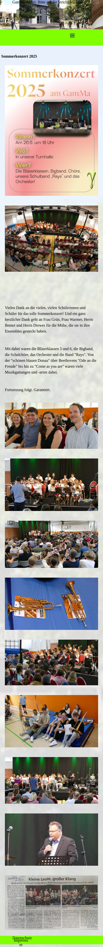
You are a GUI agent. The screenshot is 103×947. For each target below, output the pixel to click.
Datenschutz (22, 938)
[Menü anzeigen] (72, 35)
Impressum (21, 942)
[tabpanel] (51, 337)
